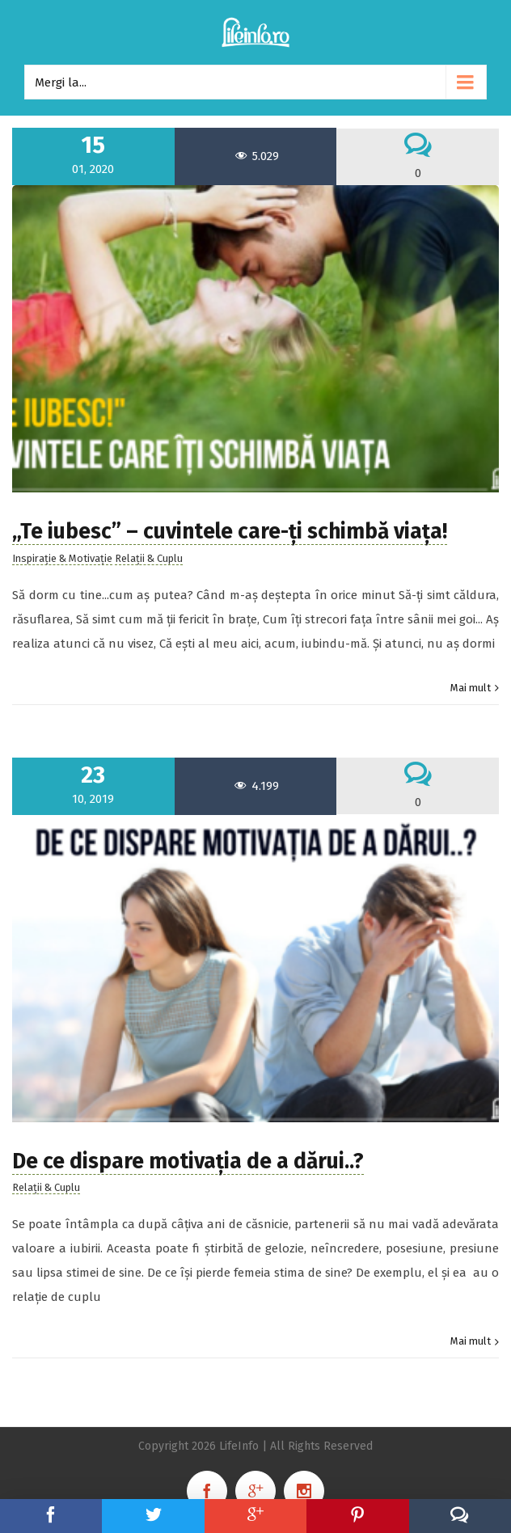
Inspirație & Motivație (62, 558)
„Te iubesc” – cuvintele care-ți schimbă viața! (229, 531)
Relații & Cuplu (149, 558)
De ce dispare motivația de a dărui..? (188, 1161)
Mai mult (470, 688)
